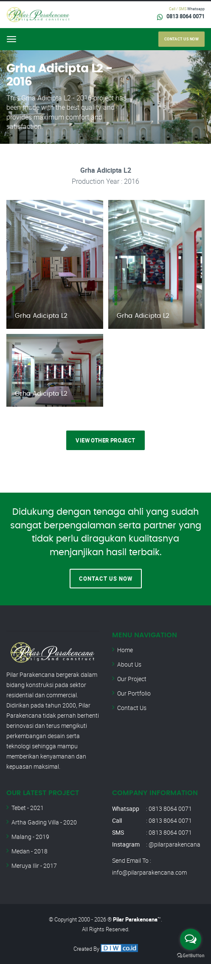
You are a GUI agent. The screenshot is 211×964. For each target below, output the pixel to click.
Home (125, 650)
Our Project (131, 679)
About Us (129, 664)
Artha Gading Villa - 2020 (44, 822)
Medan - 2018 (29, 851)
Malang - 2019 (30, 837)
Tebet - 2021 (27, 808)
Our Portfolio (134, 693)
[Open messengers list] (190, 939)
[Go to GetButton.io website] (190, 955)
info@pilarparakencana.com (149, 872)
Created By (105, 949)
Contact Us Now (105, 578)
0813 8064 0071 (185, 16)
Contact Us (131, 708)
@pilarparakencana (174, 844)
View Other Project (105, 440)
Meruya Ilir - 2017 (34, 865)
